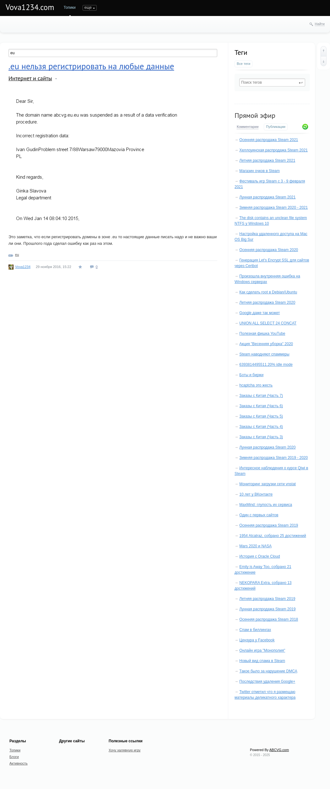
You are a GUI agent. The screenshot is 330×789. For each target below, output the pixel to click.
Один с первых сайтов (258, 515)
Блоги (88, 7)
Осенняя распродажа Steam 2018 (268, 619)
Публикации (275, 127)
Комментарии (247, 127)
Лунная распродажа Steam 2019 (267, 609)
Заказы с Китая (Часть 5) (261, 416)
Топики (70, 7)
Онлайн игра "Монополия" (262, 650)
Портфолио (136, 7)
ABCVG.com (279, 750)
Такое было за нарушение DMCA (268, 671)
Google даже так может (259, 313)
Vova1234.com (30, 7)
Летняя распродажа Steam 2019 (267, 599)
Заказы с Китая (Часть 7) (261, 395)
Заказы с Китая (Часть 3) (261, 437)
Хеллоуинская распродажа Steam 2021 (273, 150)
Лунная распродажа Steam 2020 (267, 447)
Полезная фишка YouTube (262, 333)
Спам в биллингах (255, 630)
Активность (109, 7)
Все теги (243, 64)
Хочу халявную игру (125, 750)
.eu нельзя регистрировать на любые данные (91, 66)
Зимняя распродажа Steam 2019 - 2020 (273, 457)
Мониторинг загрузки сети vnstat (267, 484)
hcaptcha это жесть (256, 385)
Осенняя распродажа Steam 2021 (268, 140)
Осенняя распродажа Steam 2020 (268, 250)
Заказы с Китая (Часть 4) (261, 426)
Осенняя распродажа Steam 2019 (268, 525)
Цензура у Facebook (256, 640)
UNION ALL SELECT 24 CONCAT (267, 323)
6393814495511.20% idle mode (265, 364)
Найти (320, 24)
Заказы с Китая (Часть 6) (261, 406)
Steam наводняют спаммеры (264, 354)
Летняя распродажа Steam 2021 (267, 160)
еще (221, 7)
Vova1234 (22, 267)
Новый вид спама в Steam (262, 661)
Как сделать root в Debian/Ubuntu (268, 292)
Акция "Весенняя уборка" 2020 (266, 344)
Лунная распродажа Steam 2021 (267, 197)
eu (17, 254)
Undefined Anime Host (172, 7)
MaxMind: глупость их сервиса (265, 504)
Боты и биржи (251, 375)
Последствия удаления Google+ (267, 681)
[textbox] (272, 82)
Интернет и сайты (30, 78)
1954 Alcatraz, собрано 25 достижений (272, 536)
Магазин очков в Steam (259, 171)
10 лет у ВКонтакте (256, 494)
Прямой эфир (255, 115)
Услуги (203, 7)
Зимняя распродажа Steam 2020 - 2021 (273, 207)
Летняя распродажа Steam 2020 (267, 302)
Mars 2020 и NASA (255, 546)
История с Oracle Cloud (259, 556)
